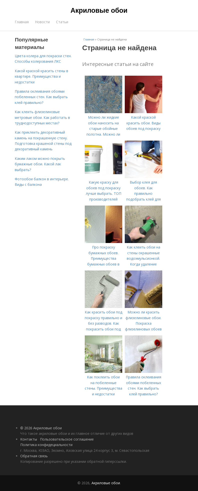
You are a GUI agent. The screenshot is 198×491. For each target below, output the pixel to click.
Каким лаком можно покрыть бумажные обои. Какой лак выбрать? (40, 164)
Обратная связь (34, 456)
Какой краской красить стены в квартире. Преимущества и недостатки (41, 76)
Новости (42, 21)
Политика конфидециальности (46, 444)
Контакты (28, 439)
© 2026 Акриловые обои (41, 428)
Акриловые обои (99, 10)
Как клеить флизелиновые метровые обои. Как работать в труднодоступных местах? (42, 117)
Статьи (62, 21)
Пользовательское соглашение (67, 439)
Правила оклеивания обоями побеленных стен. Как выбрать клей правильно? (41, 97)
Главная (22, 21)
